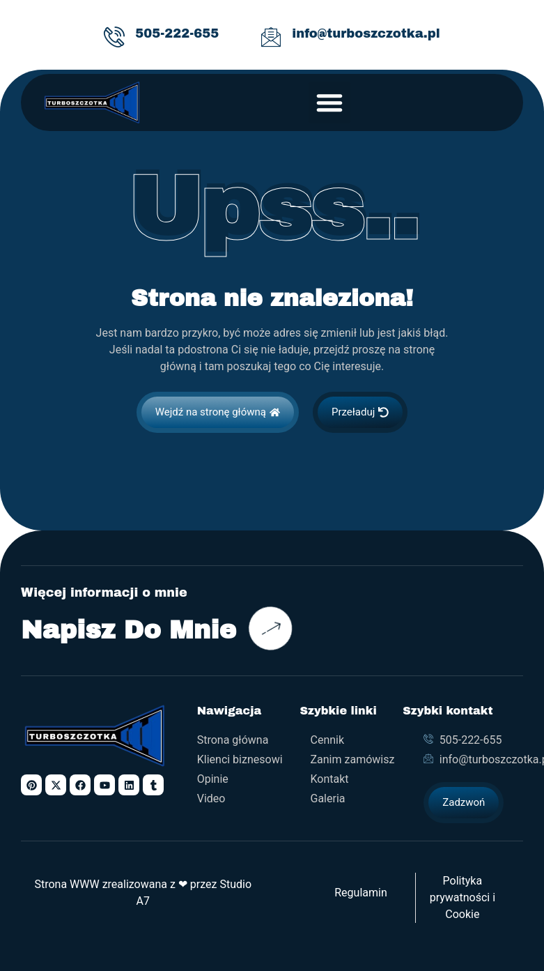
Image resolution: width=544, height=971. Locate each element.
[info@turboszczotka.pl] (271, 36)
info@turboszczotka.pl (366, 33)
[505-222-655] (114, 36)
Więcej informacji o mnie (104, 592)
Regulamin (360, 892)
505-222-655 (177, 33)
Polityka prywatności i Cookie (462, 897)
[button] (329, 102)
